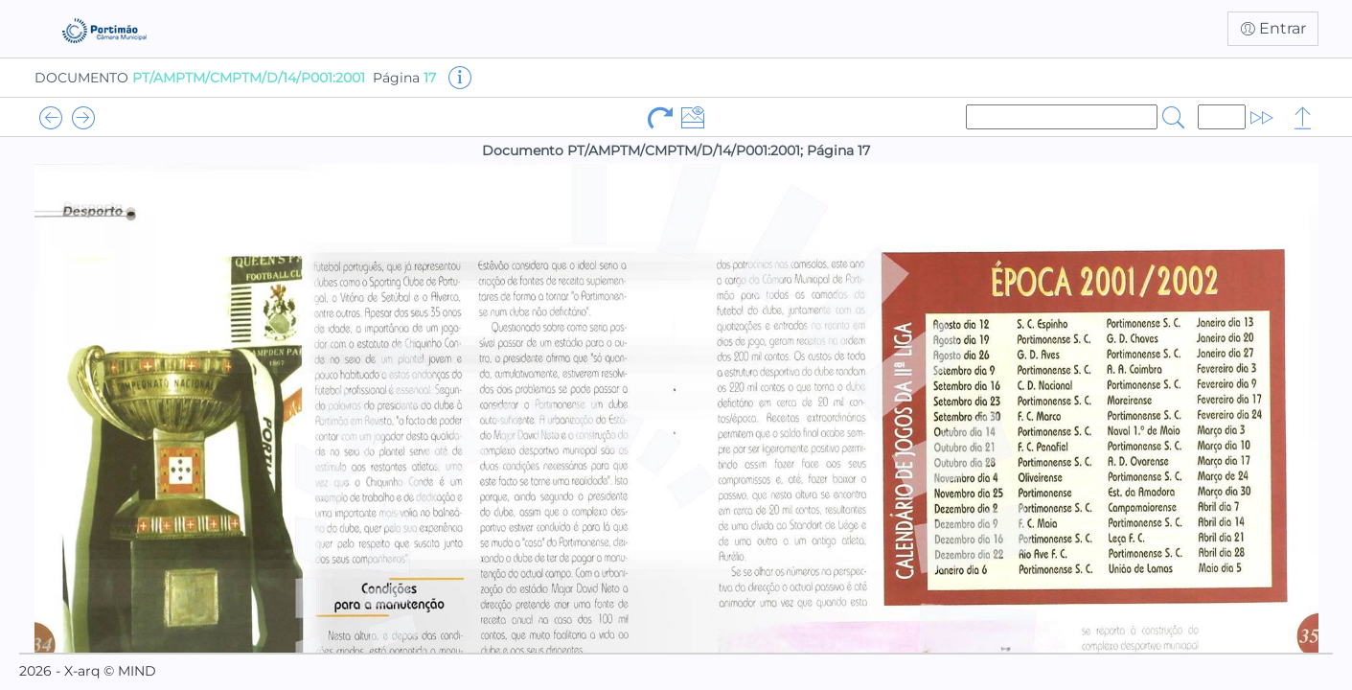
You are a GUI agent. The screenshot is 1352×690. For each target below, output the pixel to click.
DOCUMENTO (199, 77)
